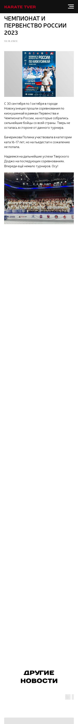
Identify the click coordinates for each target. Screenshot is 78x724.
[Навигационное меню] (71, 7)
